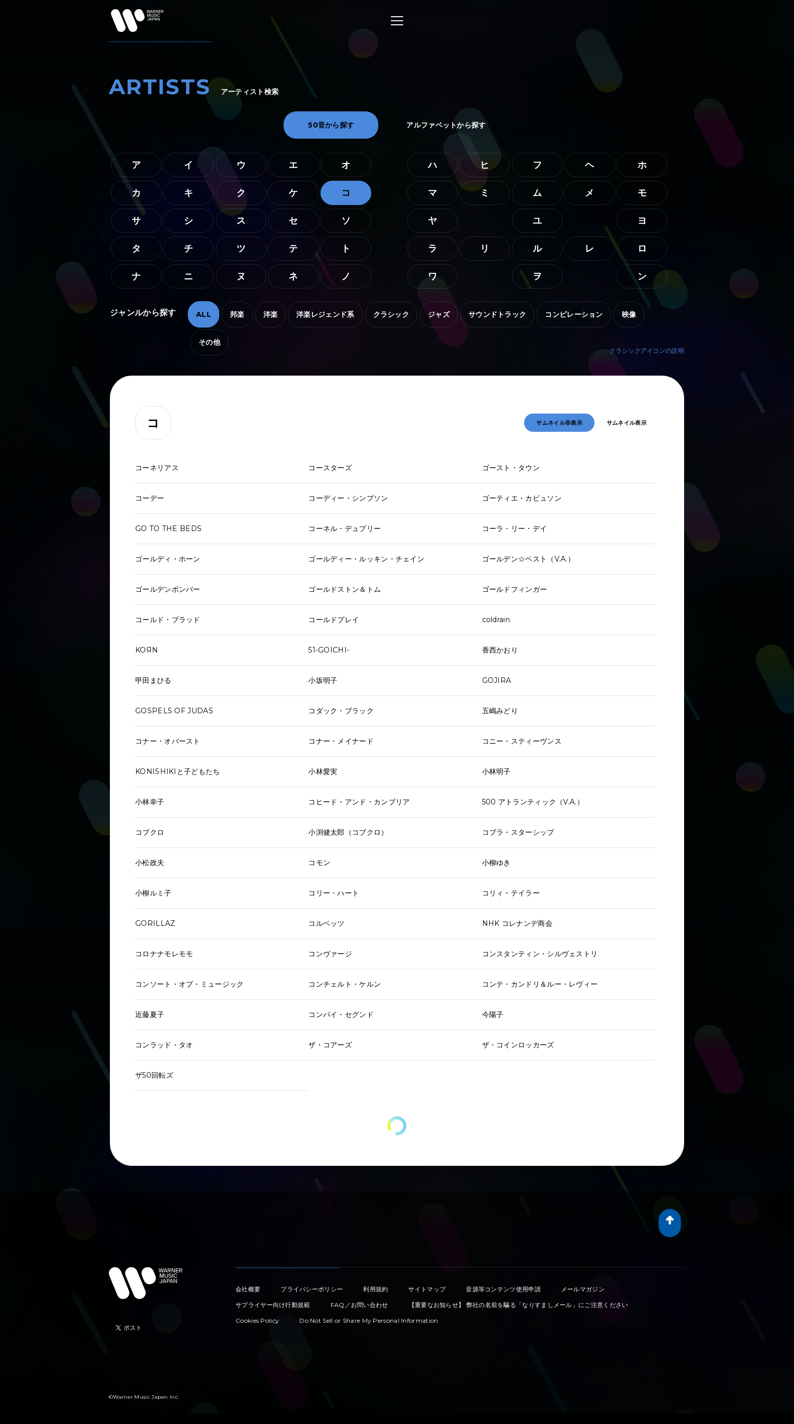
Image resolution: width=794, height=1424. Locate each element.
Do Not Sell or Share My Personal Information (368, 1320)
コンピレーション (574, 314)
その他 (209, 342)
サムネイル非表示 (559, 422)
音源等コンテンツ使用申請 (503, 1289)
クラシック (391, 314)
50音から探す (331, 125)
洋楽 (270, 314)
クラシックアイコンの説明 (646, 350)
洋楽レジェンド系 (325, 314)
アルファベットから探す (446, 125)
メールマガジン (583, 1289)
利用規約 (375, 1289)
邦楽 (237, 314)
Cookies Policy (257, 1320)
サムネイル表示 (627, 422)
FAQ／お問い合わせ (359, 1305)
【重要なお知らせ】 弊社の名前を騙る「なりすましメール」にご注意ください (518, 1305)
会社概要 (247, 1289)
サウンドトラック (497, 314)
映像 (629, 314)
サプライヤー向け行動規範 (272, 1305)
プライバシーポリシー (312, 1289)
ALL (203, 314)
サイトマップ (427, 1289)
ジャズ (439, 314)
